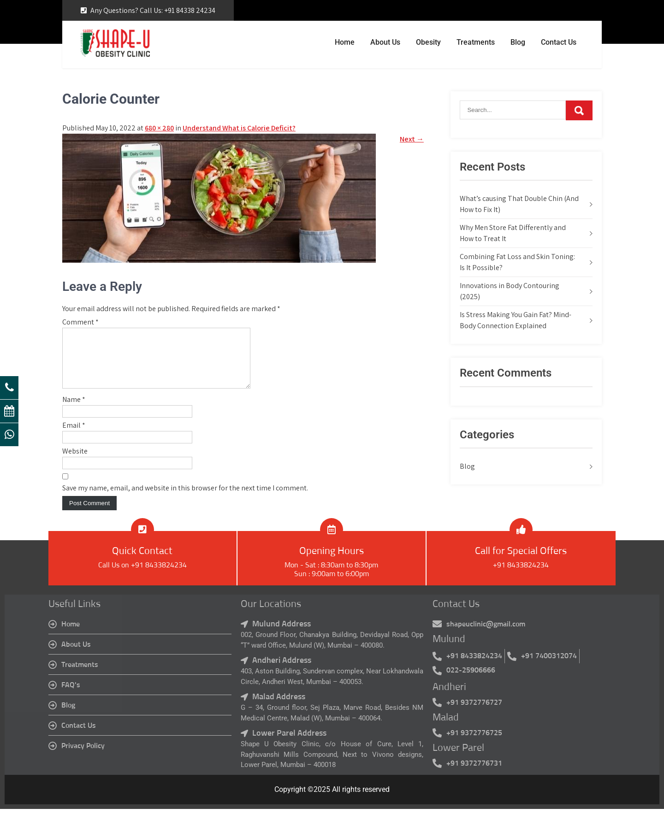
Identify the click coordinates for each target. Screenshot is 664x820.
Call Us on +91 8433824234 (142, 576)
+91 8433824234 (521, 576)
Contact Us (558, 42)
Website (75, 462)
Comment (80, 322)
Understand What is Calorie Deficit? (239, 128)
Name (73, 410)
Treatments (475, 42)
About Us (385, 42)
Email (73, 436)
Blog (517, 42)
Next (412, 139)
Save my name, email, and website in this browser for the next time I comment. (185, 499)
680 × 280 (159, 128)
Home (345, 42)
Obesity (428, 42)
